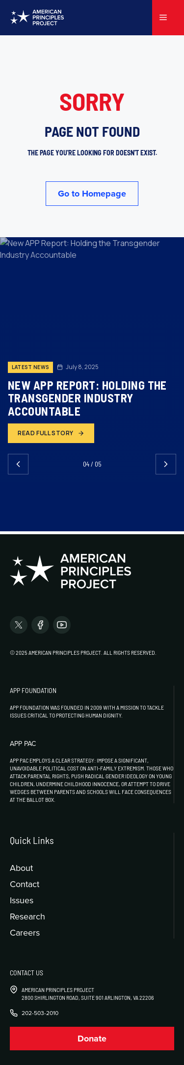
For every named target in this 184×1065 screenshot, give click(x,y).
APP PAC (23, 743)
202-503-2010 (40, 1013)
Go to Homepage (92, 193)
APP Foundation (33, 690)
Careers (25, 932)
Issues (21, 900)
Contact (24, 884)
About (21, 868)
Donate (92, 1038)
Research (27, 916)
